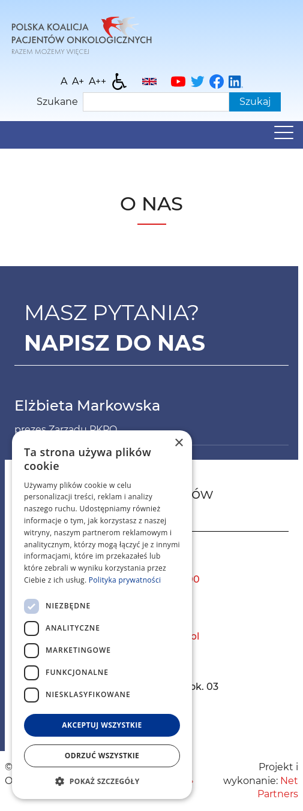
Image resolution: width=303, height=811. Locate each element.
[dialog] (102, 614)
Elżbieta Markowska (87, 405)
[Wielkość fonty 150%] (78, 81)
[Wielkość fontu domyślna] (64, 81)
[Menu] (283, 135)
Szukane (57, 101)
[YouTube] (178, 81)
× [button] (178, 443)
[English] (149, 81)
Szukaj (255, 101)
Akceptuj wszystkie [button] (102, 725)
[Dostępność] (119, 81)
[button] (102, 781)
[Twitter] (197, 81)
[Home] (81, 34)
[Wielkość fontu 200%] (97, 81)
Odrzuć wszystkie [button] (102, 755)
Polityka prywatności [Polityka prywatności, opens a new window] (125, 580)
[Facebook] (216, 81)
